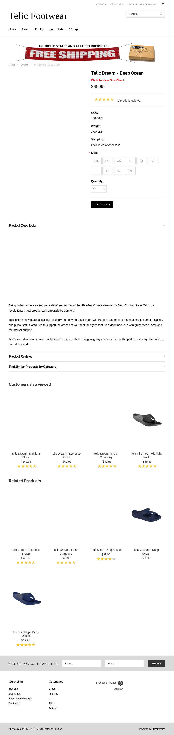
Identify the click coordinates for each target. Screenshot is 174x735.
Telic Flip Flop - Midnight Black (146, 455)
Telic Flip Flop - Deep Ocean (25, 634)
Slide (60, 29)
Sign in (131, 4)
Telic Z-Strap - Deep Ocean (146, 551)
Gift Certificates (117, 4)
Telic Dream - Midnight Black (26, 455)
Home (12, 29)
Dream (25, 29)
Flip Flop (39, 29)
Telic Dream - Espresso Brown (66, 455)
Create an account (147, 4)
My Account (101, 4)
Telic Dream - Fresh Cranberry (106, 455)
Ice (51, 29)
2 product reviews (129, 100)
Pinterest (120, 683)
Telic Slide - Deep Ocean (106, 550)
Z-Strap (73, 29)
